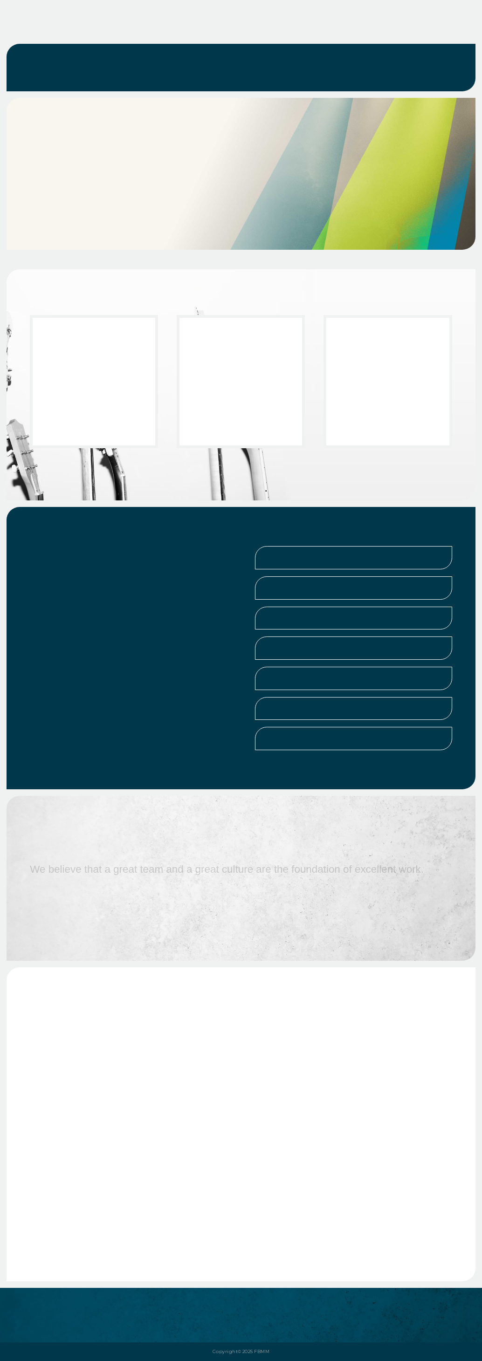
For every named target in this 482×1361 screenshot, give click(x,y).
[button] (353, 557)
